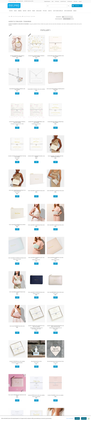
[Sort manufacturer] (67, 17)
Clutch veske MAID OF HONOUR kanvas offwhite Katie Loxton (74, 158)
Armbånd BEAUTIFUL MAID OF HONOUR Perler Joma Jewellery (17, 123)
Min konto (75, 1)
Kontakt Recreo (63, 1)
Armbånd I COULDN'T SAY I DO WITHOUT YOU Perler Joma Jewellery (36, 123)
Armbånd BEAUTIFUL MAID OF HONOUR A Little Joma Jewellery (55, 56)
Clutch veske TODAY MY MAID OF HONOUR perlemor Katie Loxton (36, 89)
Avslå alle (77, 418)
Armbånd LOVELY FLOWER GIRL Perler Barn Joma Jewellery (55, 123)
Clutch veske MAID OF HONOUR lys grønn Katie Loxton (74, 192)
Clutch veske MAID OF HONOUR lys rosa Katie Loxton (17, 226)
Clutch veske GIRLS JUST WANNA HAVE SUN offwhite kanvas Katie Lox (74, 123)
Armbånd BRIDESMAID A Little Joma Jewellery (74, 329)
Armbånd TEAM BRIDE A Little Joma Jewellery (17, 329)
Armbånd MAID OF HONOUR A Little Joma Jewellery (36, 330)
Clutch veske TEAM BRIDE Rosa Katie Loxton (17, 260)
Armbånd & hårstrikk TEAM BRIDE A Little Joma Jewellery (55, 330)
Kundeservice (69, 1)
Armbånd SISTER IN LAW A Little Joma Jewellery (74, 295)
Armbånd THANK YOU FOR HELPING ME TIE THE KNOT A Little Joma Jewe (55, 260)
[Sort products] (68, 19)
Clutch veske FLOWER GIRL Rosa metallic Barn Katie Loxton (55, 296)
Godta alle (84, 418)
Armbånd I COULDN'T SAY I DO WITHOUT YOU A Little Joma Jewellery (36, 260)
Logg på (80, 1)
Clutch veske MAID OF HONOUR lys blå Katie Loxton (55, 192)
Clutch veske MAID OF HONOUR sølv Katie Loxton (55, 157)
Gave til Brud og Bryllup (17, 16)
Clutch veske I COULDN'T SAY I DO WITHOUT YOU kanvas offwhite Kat (17, 158)
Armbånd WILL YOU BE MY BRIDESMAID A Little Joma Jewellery (74, 89)
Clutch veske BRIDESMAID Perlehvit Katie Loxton (74, 226)
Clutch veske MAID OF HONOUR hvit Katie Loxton (36, 157)
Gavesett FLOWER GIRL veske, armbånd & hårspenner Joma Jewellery (17, 56)
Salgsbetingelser (47, 1)
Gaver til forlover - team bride (29, 16)
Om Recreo (57, 1)
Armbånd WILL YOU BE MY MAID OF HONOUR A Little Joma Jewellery (36, 56)
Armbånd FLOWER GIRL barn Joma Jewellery (74, 260)
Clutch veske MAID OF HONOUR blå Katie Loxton (55, 226)
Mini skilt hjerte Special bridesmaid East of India (36, 295)
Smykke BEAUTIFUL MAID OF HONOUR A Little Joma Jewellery (74, 56)
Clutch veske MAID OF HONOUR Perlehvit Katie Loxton (36, 226)
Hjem (53, 1)
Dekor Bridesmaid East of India (17, 295)
